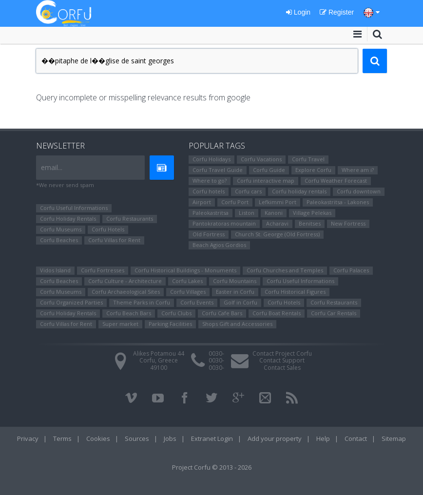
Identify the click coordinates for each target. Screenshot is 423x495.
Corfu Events (196, 302)
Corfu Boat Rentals (276, 313)
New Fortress (348, 223)
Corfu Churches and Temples (285, 270)
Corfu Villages (188, 291)
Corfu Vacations (261, 159)
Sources (137, 438)
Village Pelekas (312, 212)
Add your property (275, 438)
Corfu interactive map (265, 180)
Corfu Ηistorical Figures (295, 291)
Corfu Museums (60, 229)
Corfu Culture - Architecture (125, 281)
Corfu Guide (269, 169)
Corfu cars (248, 191)
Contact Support (282, 360)
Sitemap (394, 438)
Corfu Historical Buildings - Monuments (185, 270)
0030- (216, 353)
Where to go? (209, 180)
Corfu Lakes (187, 281)
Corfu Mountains (234, 281)
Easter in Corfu (235, 291)
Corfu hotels (208, 191)
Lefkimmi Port (277, 202)
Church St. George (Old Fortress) (277, 234)
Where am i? (358, 169)
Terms (62, 438)
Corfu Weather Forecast (336, 180)
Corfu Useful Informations (74, 207)
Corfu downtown (359, 191)
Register (337, 12)
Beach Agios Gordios (219, 244)
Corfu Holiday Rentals (68, 218)
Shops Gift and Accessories (237, 323)
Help (323, 438)
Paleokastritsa (210, 212)
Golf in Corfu (240, 302)
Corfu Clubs (176, 313)
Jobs (170, 438)
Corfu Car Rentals (333, 313)
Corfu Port (235, 202)
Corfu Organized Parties (71, 302)
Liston (246, 212)
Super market (120, 323)
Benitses (310, 223)
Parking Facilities (170, 323)
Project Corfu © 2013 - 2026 (211, 467)
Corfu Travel (308, 159)
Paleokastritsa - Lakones (338, 202)
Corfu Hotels (108, 229)
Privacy (27, 438)
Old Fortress (208, 234)
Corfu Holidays (211, 159)
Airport (201, 202)
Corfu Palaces (351, 270)
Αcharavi (277, 223)
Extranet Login (212, 438)
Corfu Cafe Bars (222, 313)
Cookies (98, 438)
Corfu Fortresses (102, 270)
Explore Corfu (313, 169)
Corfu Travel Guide (217, 169)
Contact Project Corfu (282, 353)
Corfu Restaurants (129, 218)
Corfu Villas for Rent (114, 240)
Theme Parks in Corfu (141, 302)
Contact (356, 438)
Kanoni (274, 212)
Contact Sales (282, 367)
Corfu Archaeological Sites (126, 291)
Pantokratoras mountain (224, 223)
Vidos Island (55, 270)
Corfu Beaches (59, 240)
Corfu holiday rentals (299, 191)
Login (298, 12)
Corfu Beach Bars (128, 313)
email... (51, 167)
